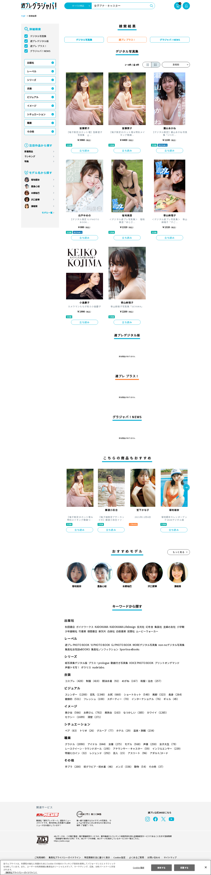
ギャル (170, 699)
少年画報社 (71, 631)
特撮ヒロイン (76, 753)
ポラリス (86, 667)
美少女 (73, 712)
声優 (149, 744)
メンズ (123, 766)
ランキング (29, 156)
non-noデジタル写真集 (169, 645)
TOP (23, 16)
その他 (30, 131)
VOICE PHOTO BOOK (140, 663)
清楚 (72, 717)
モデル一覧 (47, 212)
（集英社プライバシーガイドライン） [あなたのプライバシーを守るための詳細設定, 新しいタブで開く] (21, 872)
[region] (105, 867)
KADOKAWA (101, 627)
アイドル (97, 744)
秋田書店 (70, 627)
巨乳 (98, 694)
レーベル (31, 71)
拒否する (161, 867)
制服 (93, 681)
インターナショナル (146, 699)
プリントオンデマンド (165, 663)
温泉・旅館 (144, 730)
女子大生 (167, 744)
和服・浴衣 (150, 681)
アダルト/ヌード (158, 753)
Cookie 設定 (119, 857)
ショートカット (136, 694)
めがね (129, 681)
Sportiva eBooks (128, 649)
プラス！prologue (99, 663)
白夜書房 (121, 631)
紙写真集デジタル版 (76, 663)
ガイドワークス (84, 627)
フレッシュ (94, 699)
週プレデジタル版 (39, 41)
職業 (29, 123)
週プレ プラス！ (38, 46)
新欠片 (102, 631)
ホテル (123, 730)
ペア (71, 730)
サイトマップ (170, 857)
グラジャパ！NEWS (40, 51)
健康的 (73, 699)
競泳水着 (111, 681)
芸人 (119, 753)
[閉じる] (205, 867)
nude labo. (98, 667)
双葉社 (131, 631)
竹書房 (82, 631)
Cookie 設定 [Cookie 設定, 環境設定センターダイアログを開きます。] (138, 867)
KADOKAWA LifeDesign (122, 627)
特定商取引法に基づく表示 (97, 857)
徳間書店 (92, 631)
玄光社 (140, 627)
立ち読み (84, 150)
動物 (140, 766)
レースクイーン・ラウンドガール (88, 748)
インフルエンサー (166, 748)
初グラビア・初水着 (98, 766)
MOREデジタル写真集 (143, 645)
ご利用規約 (40, 857)
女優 (115, 744)
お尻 (114, 694)
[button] (186, 487)
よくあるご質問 (136, 857)
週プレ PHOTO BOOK (77, 645)
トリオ (87, 730)
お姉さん (93, 712)
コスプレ (74, 681)
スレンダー (76, 694)
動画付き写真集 (118, 663)
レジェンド (100, 753)
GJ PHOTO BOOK (120, 645)
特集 (26, 161)
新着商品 (28, 151)
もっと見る (179, 552)
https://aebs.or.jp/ (61, 841)
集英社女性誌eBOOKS (77, 649)
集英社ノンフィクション (104, 649)
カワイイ (156, 712)
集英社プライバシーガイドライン (65, 857)
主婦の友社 (169, 627)
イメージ (31, 105)
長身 (174, 694)
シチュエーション (36, 114)
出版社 (30, 62)
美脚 (158, 694)
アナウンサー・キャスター (132, 748)
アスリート (137, 753)
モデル (132, 744)
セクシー (178, 712)
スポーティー (118, 699)
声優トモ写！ (72, 667)
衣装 (29, 88)
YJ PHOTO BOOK (99, 645)
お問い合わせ (153, 857)
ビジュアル (32, 97)
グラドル (75, 744)
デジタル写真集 (38, 36)
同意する (184, 867)
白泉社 (111, 631)
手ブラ (73, 766)
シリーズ (31, 80)
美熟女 (112, 712)
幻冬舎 (149, 627)
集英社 (157, 627)
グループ (105, 730)
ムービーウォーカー (147, 631)
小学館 (180, 627)
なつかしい (133, 712)
